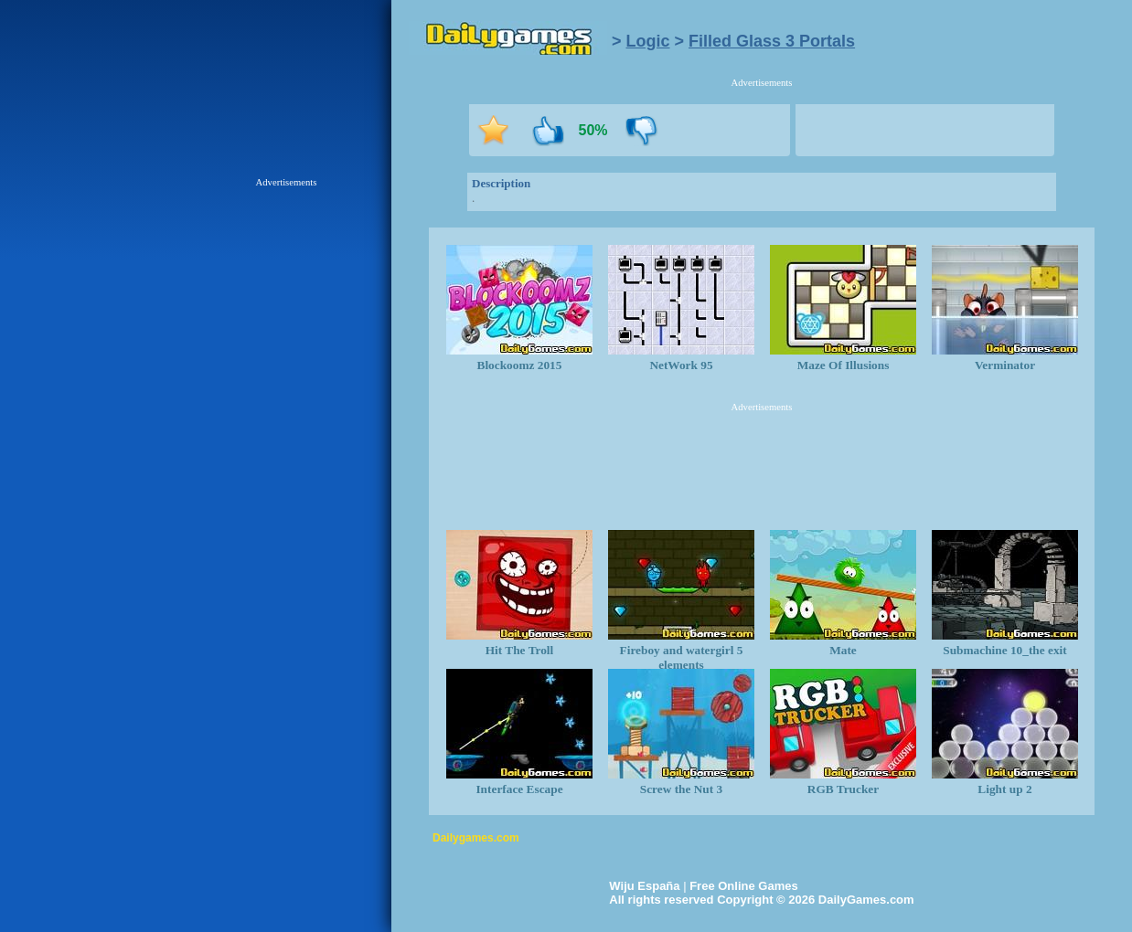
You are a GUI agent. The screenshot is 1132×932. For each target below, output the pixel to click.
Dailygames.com (476, 837)
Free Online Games (743, 886)
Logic (648, 41)
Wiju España (644, 886)
